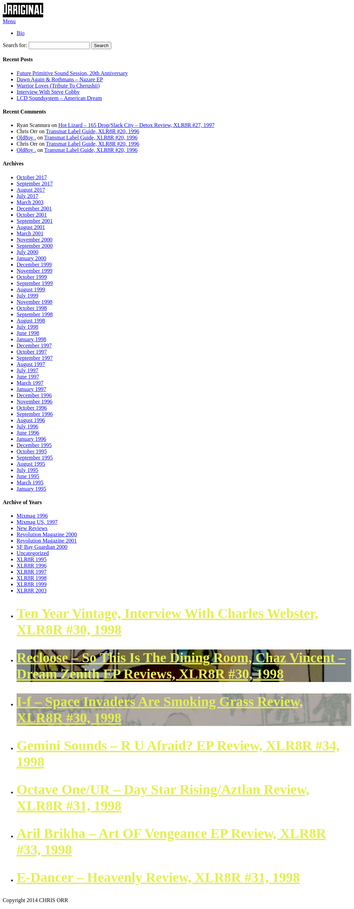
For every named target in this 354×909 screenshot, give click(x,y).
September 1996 (35, 414)
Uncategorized (33, 553)
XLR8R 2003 (32, 590)
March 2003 (30, 202)
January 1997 (31, 389)
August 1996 (31, 420)
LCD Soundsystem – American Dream (59, 98)
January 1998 (31, 339)
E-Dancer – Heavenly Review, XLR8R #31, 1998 (158, 877)
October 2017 (32, 177)
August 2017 (31, 190)
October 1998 (32, 308)
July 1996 (27, 426)
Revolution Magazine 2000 (47, 534)
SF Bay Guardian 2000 (42, 547)
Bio (21, 33)
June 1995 (28, 476)
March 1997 (30, 383)
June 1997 (28, 377)
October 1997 (32, 352)
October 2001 (32, 215)
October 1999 (32, 277)
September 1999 (35, 283)
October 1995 (32, 451)
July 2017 (27, 196)
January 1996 (31, 439)
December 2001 (34, 208)
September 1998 (35, 314)
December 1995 (34, 445)
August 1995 (31, 464)
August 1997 (31, 364)
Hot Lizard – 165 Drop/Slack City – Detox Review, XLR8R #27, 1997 (136, 125)
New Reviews (32, 528)
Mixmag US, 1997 (37, 522)
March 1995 (30, 482)
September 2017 (35, 184)
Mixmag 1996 (32, 516)
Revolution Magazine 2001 (47, 541)
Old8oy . (26, 137)
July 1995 (27, 470)
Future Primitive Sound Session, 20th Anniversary (72, 73)
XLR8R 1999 (32, 584)
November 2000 (35, 240)
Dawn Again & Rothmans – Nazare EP (60, 79)
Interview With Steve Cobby (48, 92)
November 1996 (35, 401)
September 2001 (35, 221)
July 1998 (27, 327)
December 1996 (34, 395)
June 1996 (28, 433)
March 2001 (30, 233)
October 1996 (32, 408)
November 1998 (35, 302)
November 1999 (35, 271)
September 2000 (35, 246)
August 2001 (31, 227)
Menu (9, 21)
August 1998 (31, 321)
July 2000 (27, 252)
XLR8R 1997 (32, 572)
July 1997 (27, 370)
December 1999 (34, 264)
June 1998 (28, 333)
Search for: (15, 45)
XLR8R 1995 (32, 559)
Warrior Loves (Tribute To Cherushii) (58, 86)
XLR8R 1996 (32, 566)
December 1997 (34, 345)
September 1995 (35, 458)
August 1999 (31, 289)
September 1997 (35, 358)
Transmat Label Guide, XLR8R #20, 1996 (92, 131)
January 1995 (31, 489)
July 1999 (27, 296)
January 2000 (31, 258)
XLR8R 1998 (32, 578)
